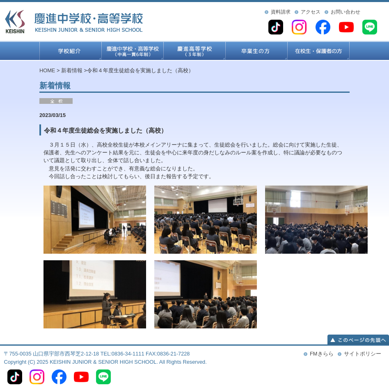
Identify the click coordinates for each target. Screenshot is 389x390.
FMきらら (321, 354)
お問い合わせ (345, 11)
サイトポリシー (362, 354)
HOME (47, 70)
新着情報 (71, 70)
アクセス (310, 11)
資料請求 (281, 11)
